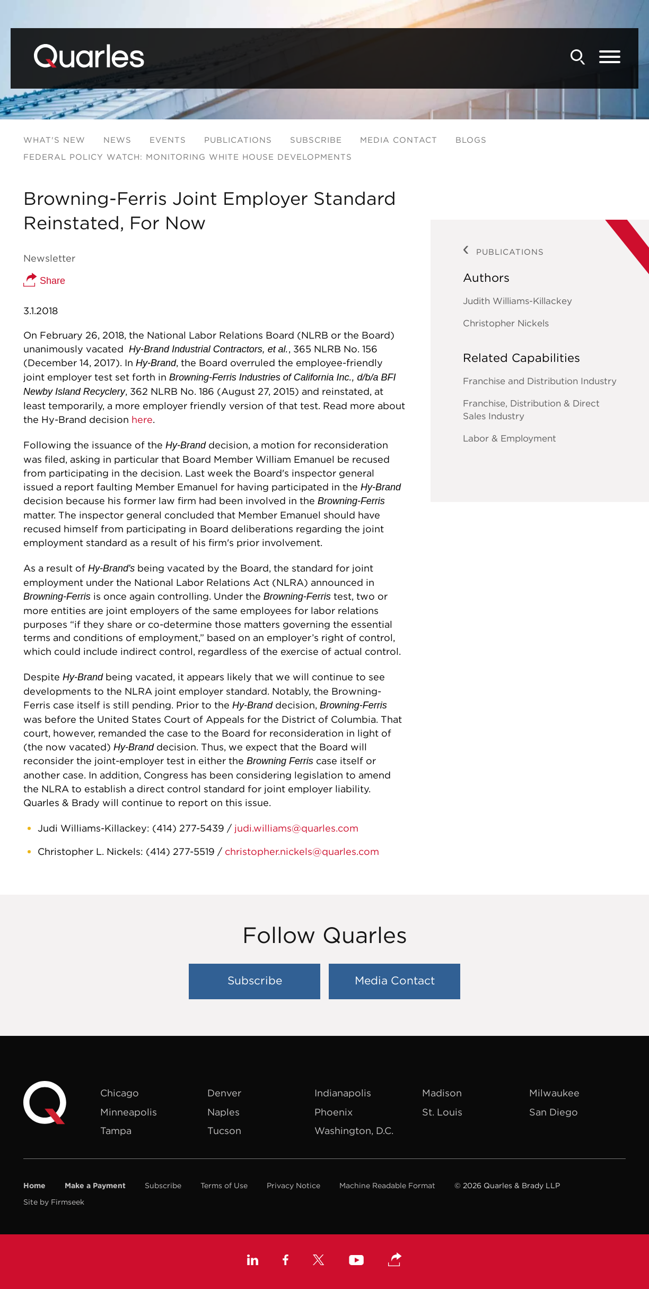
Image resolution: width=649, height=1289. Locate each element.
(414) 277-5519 (180, 851)
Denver (224, 1093)
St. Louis (442, 1112)
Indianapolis (342, 1093)
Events (168, 140)
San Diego (553, 1112)
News (117, 140)
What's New (54, 140)
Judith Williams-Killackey (517, 301)
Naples (223, 1112)
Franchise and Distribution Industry (540, 381)
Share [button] (44, 280)
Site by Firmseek (53, 1202)
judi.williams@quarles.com (296, 828)
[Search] (578, 57)
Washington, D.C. (353, 1130)
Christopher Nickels (506, 323)
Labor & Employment (509, 438)
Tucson (224, 1130)
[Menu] (609, 57)
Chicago (119, 1093)
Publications (238, 140)
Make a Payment (95, 1185)
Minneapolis (128, 1112)
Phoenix (333, 1112)
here (142, 419)
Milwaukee (554, 1093)
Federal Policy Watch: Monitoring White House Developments (187, 157)
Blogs (471, 140)
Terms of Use (224, 1185)
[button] (395, 1260)
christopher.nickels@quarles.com (302, 851)
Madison (442, 1093)
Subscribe (316, 140)
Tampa (115, 1130)
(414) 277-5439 (188, 828)
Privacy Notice (293, 1185)
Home (34, 1185)
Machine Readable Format (387, 1185)
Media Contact (398, 140)
